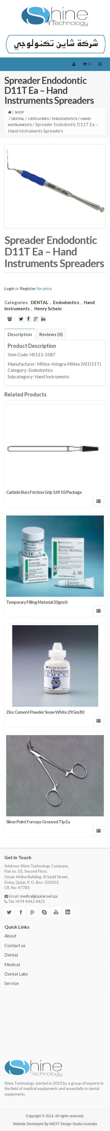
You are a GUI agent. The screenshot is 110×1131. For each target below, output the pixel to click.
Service (11, 983)
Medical (12, 964)
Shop (19, 112)
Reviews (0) (51, 334)
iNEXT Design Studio (66, 1124)
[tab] (19, 334)
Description (20, 334)
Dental (11, 954)
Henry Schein (48, 308)
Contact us (15, 945)
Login (9, 288)
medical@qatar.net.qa (38, 896)
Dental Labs (16, 973)
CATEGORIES (38, 118)
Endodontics (64, 118)
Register (28, 288)
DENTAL (17, 118)
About (10, 935)
